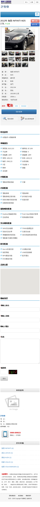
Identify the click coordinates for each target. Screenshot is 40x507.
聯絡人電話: (4, 326)
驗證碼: (3, 368)
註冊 (32, 2)
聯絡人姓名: (4, 305)
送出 (4, 378)
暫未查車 (11, 119)
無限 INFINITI (7, 448)
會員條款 (20, 495)
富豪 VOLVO (7, 462)
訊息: (2, 337)
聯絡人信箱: (4, 316)
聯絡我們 (28, 495)
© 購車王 (23, 498)
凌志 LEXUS (7, 453)
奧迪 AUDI (6, 457)
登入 (26, 2)
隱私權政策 (12, 495)
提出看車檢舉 (29, 119)
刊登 (37, 2)
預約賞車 (19, 112)
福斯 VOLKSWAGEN (10, 467)
